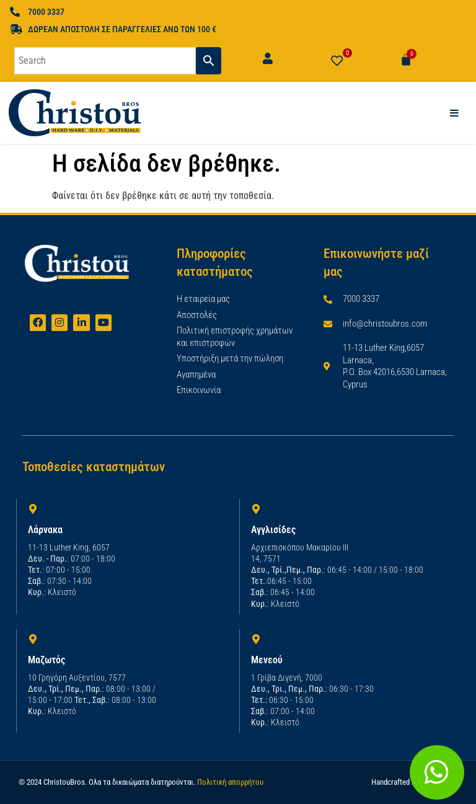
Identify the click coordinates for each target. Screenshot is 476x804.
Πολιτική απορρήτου (230, 782)
